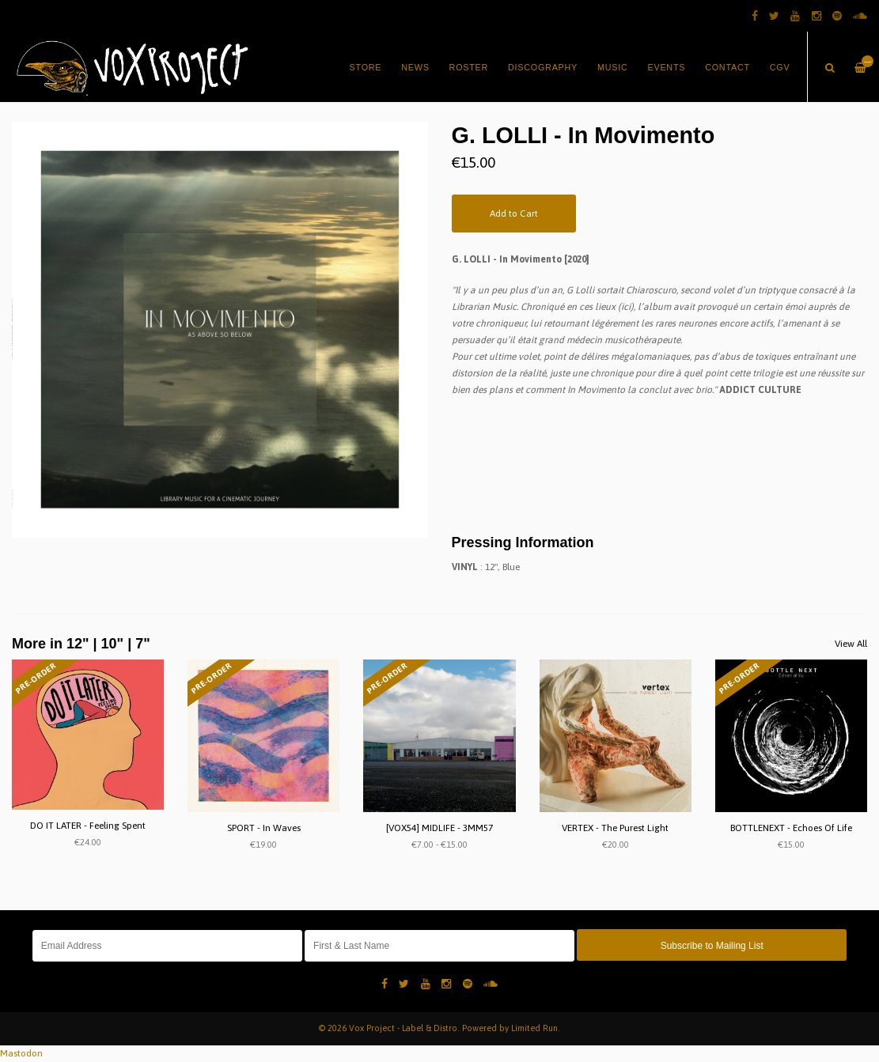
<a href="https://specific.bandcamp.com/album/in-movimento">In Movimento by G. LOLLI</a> (660, 460)
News (415, 67)
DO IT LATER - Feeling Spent (88, 825)
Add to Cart (514, 213)
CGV (780, 67)
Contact (727, 67)
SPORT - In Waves (264, 827)
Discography (543, 67)
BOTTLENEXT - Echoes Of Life (791, 827)
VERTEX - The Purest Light (615, 827)
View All (851, 643)
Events (667, 67)
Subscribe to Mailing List (712, 945)
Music (612, 67)
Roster (469, 67)
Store (366, 67)
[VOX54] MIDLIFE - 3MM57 (439, 827)
